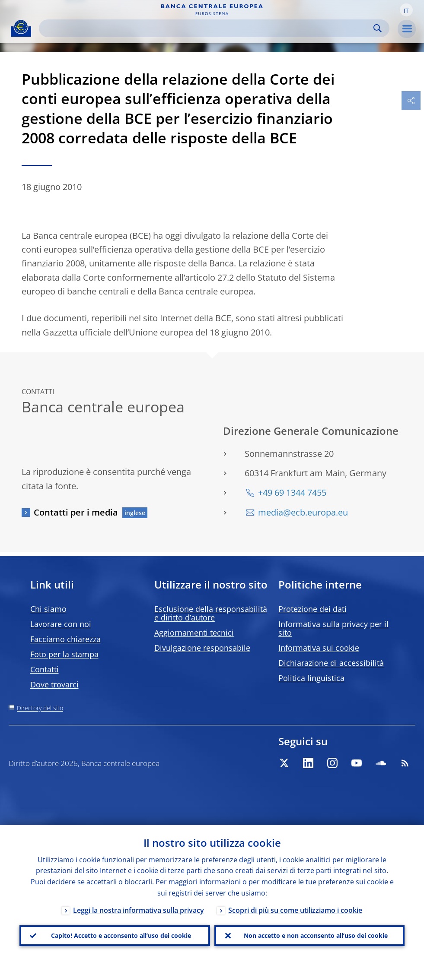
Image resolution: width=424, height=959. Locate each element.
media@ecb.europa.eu (303, 512)
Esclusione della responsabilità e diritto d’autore (210, 613)
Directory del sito (40, 708)
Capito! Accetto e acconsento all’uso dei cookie (121, 935)
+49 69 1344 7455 (292, 492)
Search (377, 28)
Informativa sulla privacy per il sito (333, 628)
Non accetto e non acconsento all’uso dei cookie (316, 935)
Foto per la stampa (64, 654)
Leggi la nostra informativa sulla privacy (138, 910)
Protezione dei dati (312, 609)
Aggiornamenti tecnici (194, 632)
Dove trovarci (54, 684)
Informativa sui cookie (318, 647)
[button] (406, 9)
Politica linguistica (311, 678)
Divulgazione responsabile (202, 647)
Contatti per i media (76, 512)
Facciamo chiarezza (65, 639)
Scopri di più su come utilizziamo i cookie (295, 910)
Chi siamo (48, 609)
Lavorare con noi (60, 624)
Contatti (44, 669)
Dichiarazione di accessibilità (331, 663)
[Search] (207, 28)
